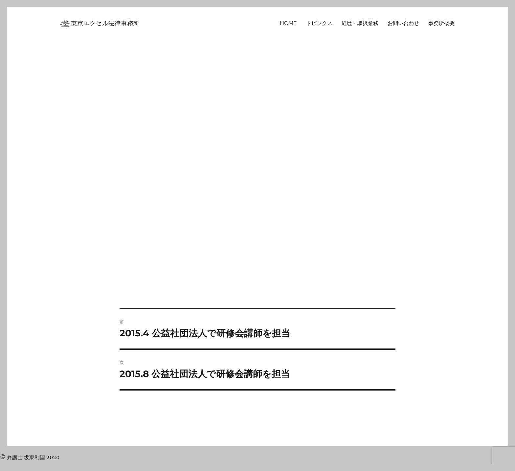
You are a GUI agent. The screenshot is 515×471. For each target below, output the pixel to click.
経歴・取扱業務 (360, 23)
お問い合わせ (403, 23)
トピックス (319, 23)
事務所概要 (441, 23)
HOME (288, 23)
